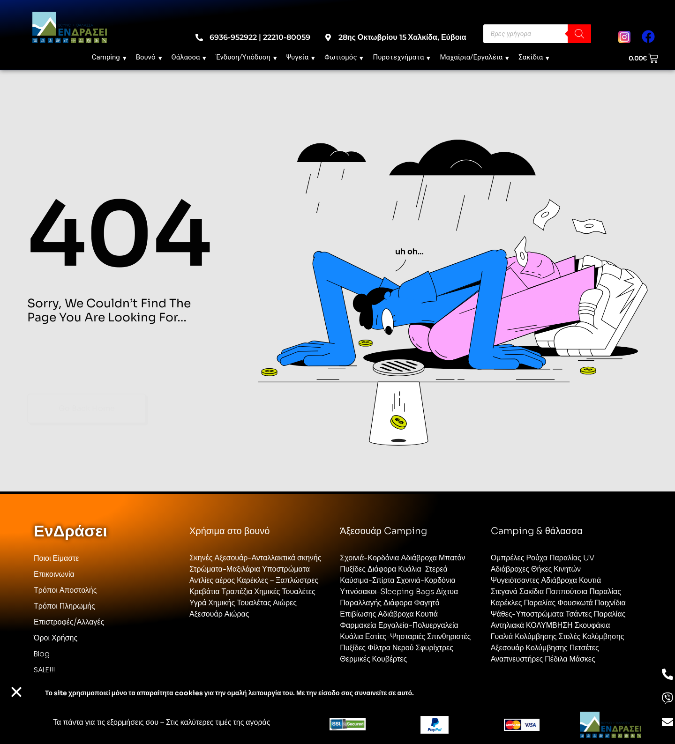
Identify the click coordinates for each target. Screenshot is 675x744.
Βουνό (149, 57)
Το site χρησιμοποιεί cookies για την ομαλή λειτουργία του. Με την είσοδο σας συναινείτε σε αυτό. (229, 693)
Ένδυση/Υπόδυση (246, 57)
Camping (109, 57)
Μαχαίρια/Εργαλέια (474, 57)
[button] (16, 692)
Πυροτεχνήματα (401, 57)
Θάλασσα (189, 57)
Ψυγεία (300, 57)
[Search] (579, 33)
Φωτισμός (343, 57)
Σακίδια (533, 57)
